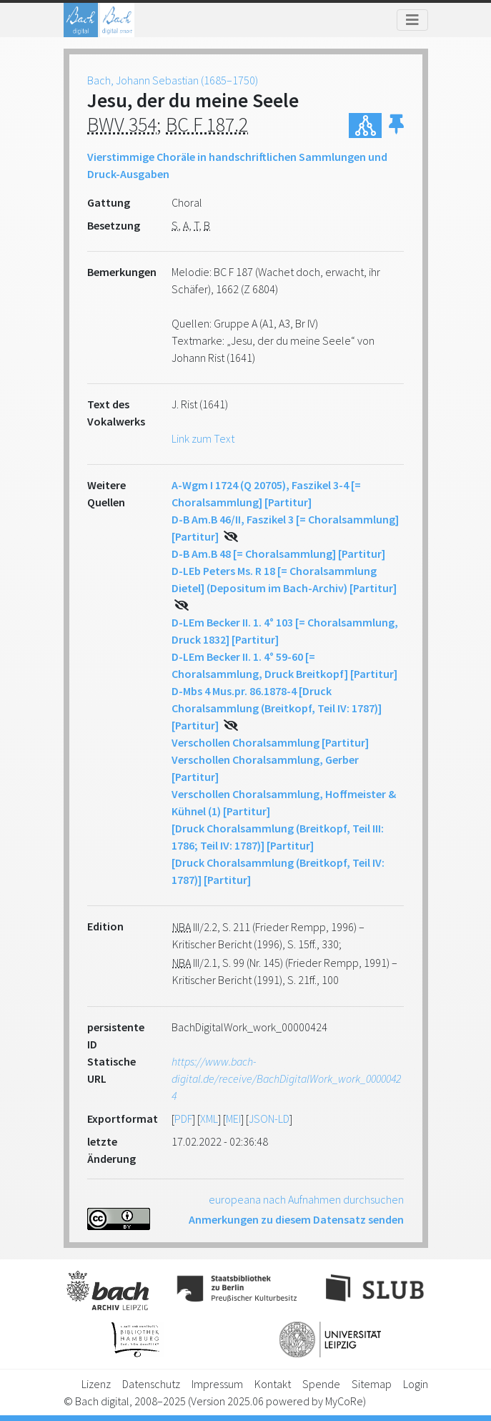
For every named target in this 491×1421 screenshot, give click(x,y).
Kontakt (272, 1384)
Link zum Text (203, 438)
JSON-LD (269, 1118)
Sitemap (372, 1384)
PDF (183, 1118)
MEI (233, 1118)
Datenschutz (151, 1384)
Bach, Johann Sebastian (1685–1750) (172, 80)
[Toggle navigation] (412, 20)
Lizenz (96, 1384)
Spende (321, 1384)
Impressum (217, 1384)
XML (209, 1118)
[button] (396, 125)
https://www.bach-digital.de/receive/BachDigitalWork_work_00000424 (286, 1078)
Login (415, 1384)
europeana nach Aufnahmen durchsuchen (306, 1199)
